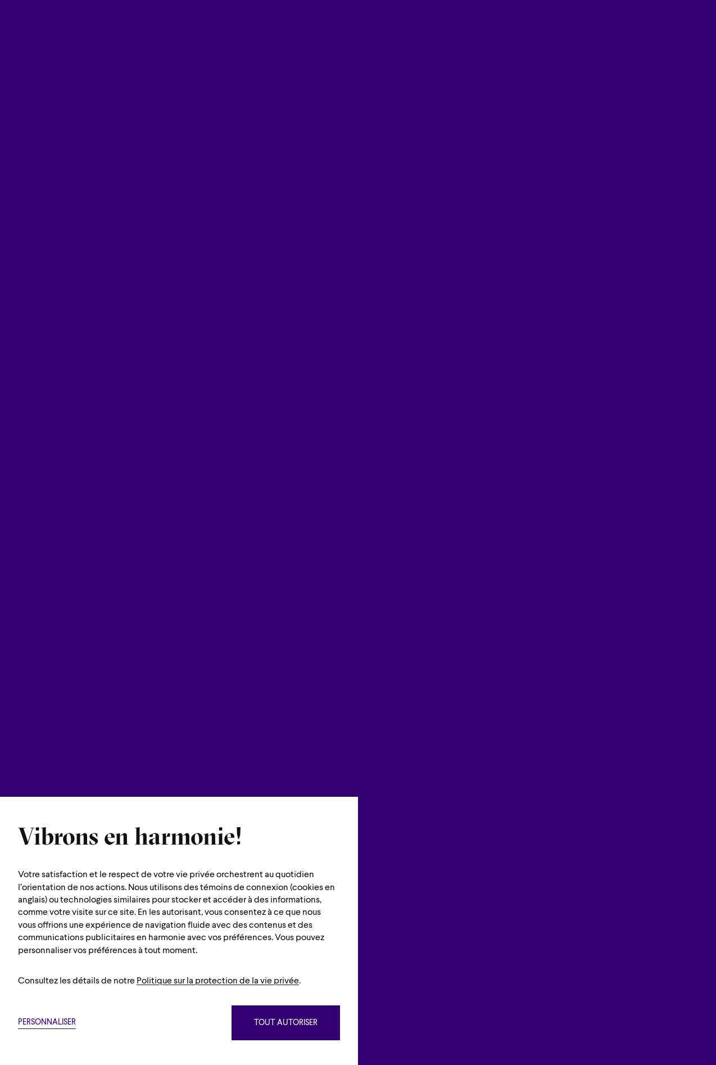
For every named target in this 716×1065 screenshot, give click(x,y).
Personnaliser (47, 1022)
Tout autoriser (286, 1023)
